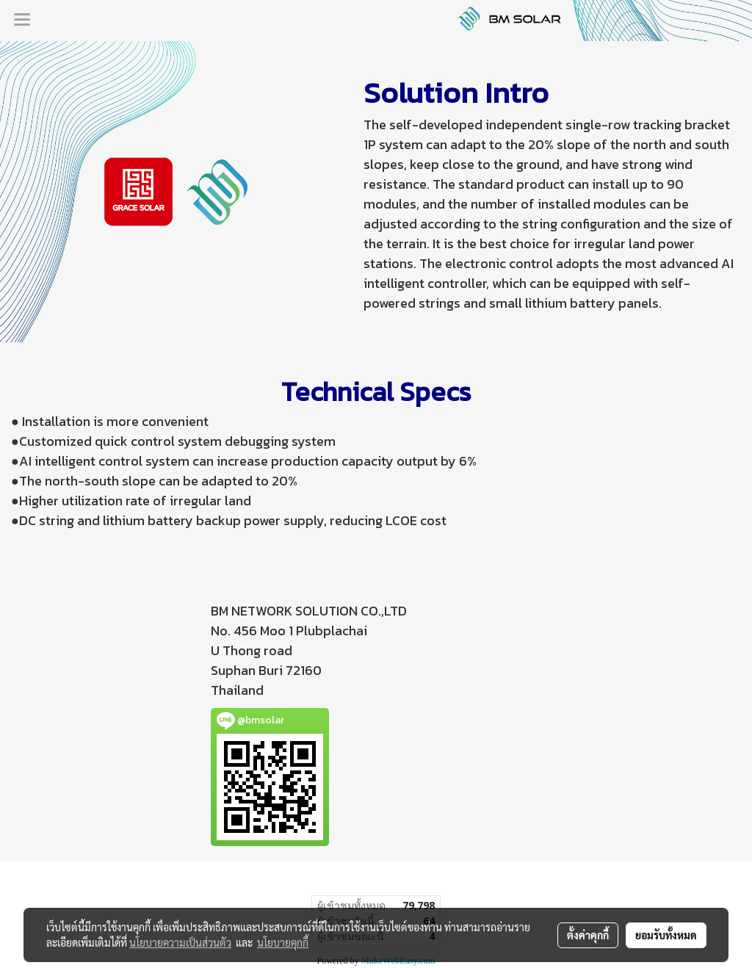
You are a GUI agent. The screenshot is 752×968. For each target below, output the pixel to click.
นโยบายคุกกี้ (282, 942)
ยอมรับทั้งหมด (666, 935)
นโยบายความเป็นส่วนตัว (180, 942)
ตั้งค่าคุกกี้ (588, 935)
